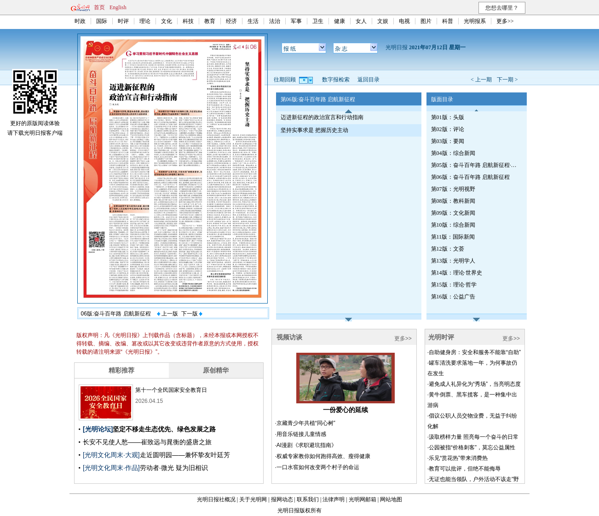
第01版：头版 (447, 117)
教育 (209, 21)
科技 (188, 21)
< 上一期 (481, 79)
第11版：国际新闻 (453, 237)
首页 (99, 7)
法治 (274, 21)
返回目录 (368, 79)
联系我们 (308, 499)
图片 (426, 21)
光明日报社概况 (216, 499)
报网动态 (282, 499)
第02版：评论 (447, 129)
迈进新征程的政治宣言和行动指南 (322, 117)
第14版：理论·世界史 (456, 272)
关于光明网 (253, 499)
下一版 (191, 313)
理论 (144, 21)
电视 (404, 21)
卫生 (317, 21)
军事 (296, 21)
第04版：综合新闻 (453, 153)
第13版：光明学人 (453, 261)
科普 (447, 21)
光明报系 (475, 21)
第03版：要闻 (447, 141)
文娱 (382, 21)
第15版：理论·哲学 (454, 284)
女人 (361, 21)
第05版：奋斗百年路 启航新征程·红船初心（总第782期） (474, 165)
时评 (123, 21)
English (118, 7)
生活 (253, 21)
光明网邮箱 (362, 499)
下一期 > (507, 79)
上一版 (167, 313)
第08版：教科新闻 (453, 201)
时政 (80, 21)
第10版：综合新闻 (453, 225)
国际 (101, 21)
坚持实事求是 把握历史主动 (314, 130)
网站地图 (391, 499)
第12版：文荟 (447, 249)
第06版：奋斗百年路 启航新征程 (470, 177)
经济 (231, 21)
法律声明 (334, 499)
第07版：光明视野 (453, 189)
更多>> (505, 21)
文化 (166, 21)
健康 (339, 21)
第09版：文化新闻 (453, 213)
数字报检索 (336, 79)
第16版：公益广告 (453, 296)
